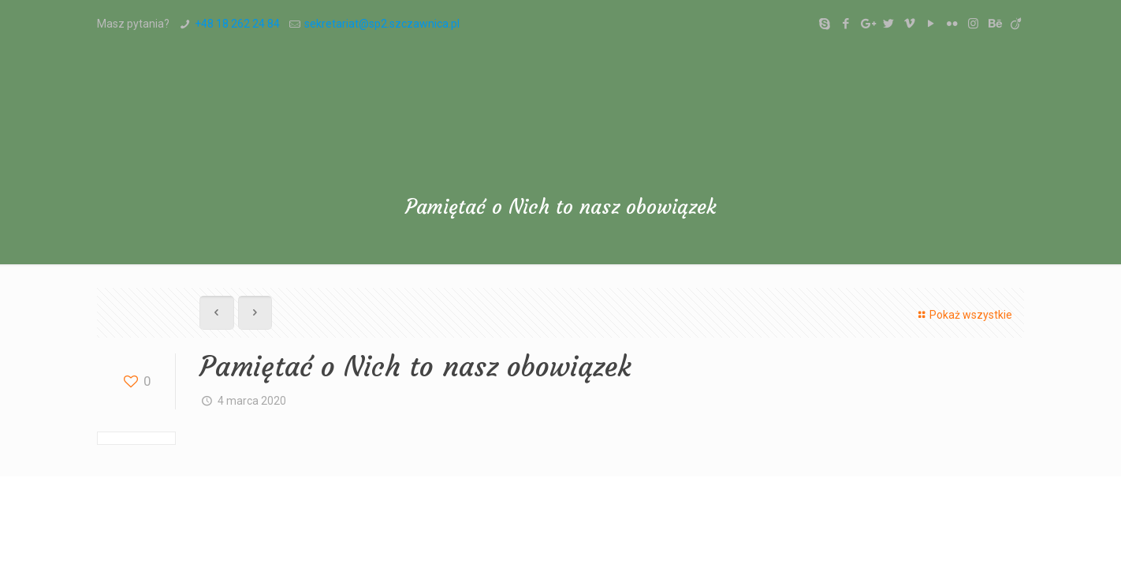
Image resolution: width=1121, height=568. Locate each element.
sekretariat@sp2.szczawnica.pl (382, 23)
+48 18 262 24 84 (237, 23)
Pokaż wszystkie (963, 314)
